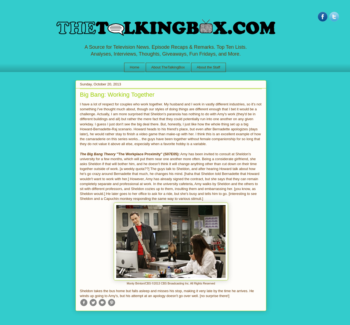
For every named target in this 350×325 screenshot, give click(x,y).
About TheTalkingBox (168, 67)
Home (134, 67)
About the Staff (208, 67)
